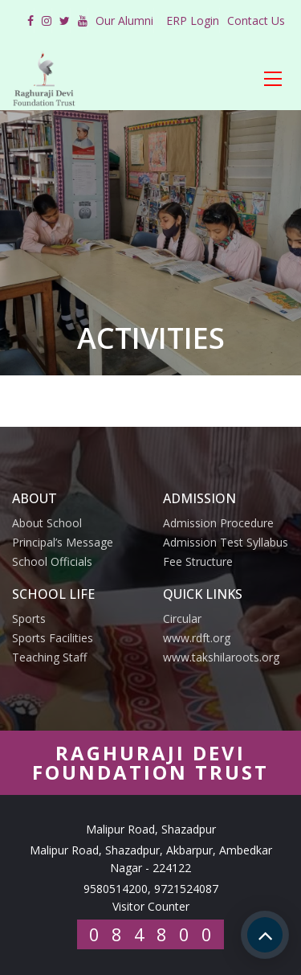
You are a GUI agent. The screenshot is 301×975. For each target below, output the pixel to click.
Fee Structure (198, 561)
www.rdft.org (196, 637)
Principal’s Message (62, 542)
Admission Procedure (218, 523)
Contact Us (256, 20)
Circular (182, 618)
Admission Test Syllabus (225, 542)
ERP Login (192, 20)
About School (47, 523)
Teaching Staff (49, 657)
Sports (29, 618)
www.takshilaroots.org (221, 657)
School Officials (52, 561)
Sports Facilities (52, 637)
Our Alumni (124, 20)
